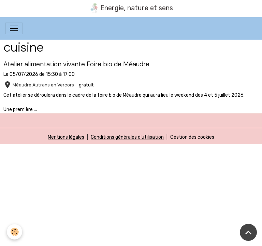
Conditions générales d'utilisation (127, 137)
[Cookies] (14, 232)
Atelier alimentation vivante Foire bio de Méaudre (76, 64)
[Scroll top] (248, 232)
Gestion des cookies (192, 137)
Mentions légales (66, 137)
